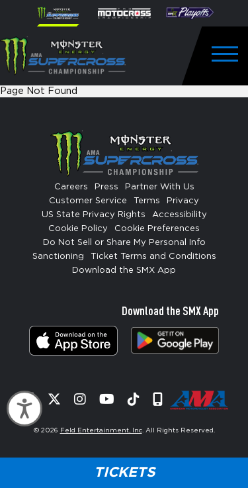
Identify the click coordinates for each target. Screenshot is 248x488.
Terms (147, 201)
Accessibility (179, 215)
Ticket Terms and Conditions (153, 256)
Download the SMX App (124, 270)
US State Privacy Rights (93, 215)
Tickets (124, 472)
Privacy (183, 201)
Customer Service (88, 201)
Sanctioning (58, 256)
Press (106, 187)
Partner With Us (159, 187)
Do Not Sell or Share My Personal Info (124, 242)
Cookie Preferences (157, 228)
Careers (71, 187)
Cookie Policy (78, 228)
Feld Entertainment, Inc (101, 430)
